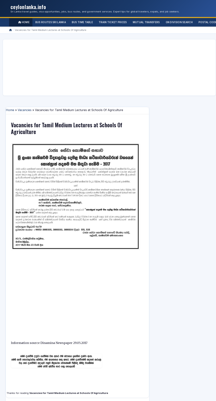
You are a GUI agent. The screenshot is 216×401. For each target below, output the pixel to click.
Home (24, 22)
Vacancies (25, 110)
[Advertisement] (63, 67)
